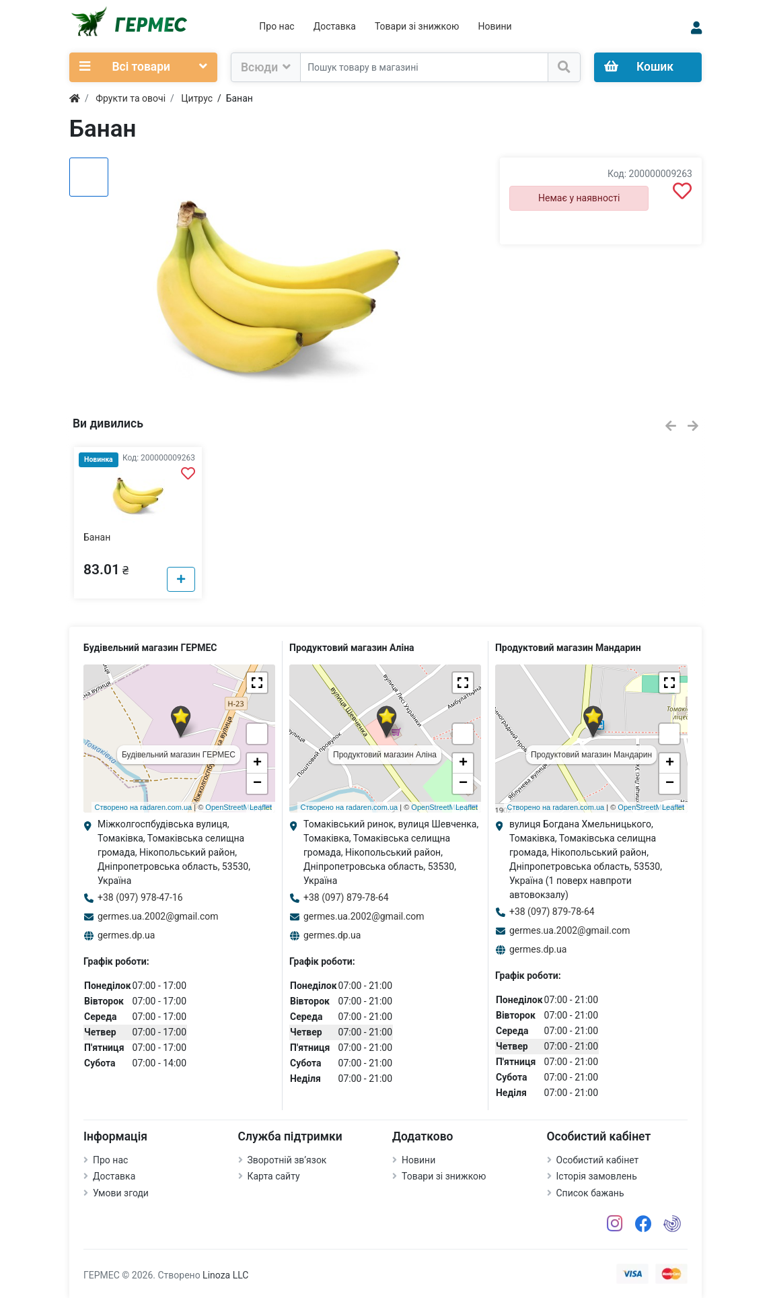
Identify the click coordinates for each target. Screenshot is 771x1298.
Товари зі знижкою (417, 26)
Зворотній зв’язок (287, 1160)
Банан (96, 537)
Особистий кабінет (597, 1160)
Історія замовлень (596, 1176)
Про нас (276, 26)
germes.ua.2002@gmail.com (158, 916)
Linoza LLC (225, 1275)
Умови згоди (121, 1193)
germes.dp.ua (126, 935)
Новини (494, 26)
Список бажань (590, 1193)
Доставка (335, 26)
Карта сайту (274, 1176)
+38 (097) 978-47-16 (140, 897)
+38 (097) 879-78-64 (346, 897)
